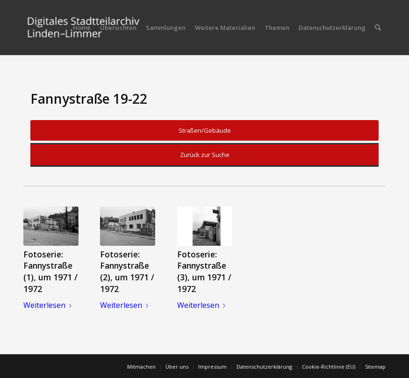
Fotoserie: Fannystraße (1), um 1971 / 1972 (50, 271)
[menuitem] (81, 27)
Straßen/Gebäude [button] (205, 130)
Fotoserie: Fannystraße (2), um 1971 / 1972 (127, 271)
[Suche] (378, 27)
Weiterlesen (49, 305)
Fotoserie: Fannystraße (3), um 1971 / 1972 (204, 271)
